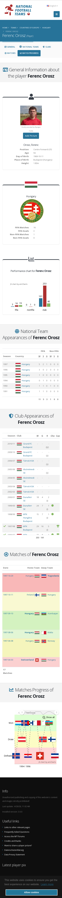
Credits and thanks (12, 841)
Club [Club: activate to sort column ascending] (19, 435)
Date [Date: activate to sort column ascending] (5, 567)
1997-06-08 (8, 640)
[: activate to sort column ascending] (4, 435)
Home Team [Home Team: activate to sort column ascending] (33, 567)
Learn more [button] (47, 884)
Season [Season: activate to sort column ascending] (7, 356)
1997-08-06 (8, 632)
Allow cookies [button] (31, 892)
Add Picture (31, 135)
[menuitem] (39, 712)
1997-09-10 (8, 613)
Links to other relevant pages (17, 827)
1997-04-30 (8, 659)
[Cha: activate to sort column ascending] (52, 435)
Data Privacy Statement (14, 854)
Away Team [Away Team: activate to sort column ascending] (47, 567)
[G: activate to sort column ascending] (46, 356)
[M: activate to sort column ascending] (39, 356)
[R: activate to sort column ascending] (47, 435)
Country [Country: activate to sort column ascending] (19, 356)
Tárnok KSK (28, 460)
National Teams (29, 47)
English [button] (52, 6)
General (9, 47)
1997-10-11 (8, 594)
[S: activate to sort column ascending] (43, 356)
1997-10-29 (8, 575)
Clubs (47, 47)
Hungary (26, 364)
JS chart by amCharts (18, 284)
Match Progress (29, 53)
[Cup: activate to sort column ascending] (58, 435)
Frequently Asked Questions (16, 832)
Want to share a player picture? (18, 845)
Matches (10, 53)
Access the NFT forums (14, 836)
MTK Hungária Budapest (27, 518)
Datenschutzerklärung (14, 850)
